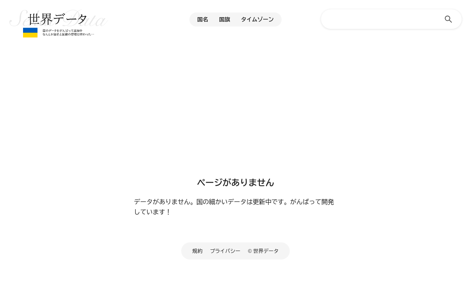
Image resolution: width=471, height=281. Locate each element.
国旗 (224, 19)
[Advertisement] (235, 111)
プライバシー (225, 251)
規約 (198, 251)
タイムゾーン (257, 19)
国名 (202, 19)
